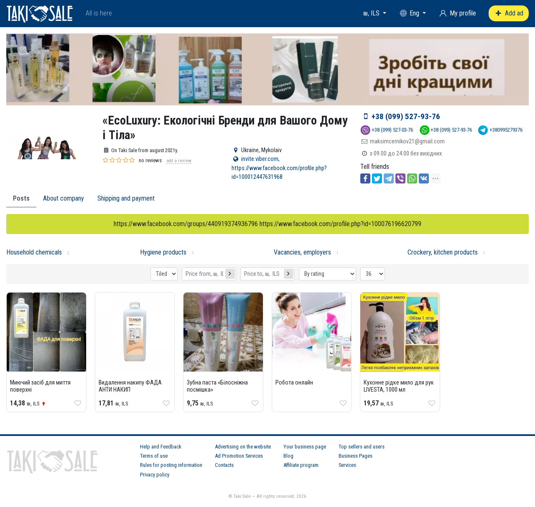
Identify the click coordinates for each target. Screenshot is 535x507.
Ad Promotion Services (239, 456)
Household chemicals (34, 252)
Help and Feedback (160, 446)
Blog (288, 456)
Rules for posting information (171, 465)
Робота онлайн (294, 382)
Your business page (304, 446)
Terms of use (154, 456)
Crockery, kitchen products (443, 252)
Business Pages (355, 456)
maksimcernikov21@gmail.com (407, 141)
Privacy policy (154, 474)
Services (347, 465)
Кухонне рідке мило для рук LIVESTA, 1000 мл (399, 386)
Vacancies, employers (302, 252)
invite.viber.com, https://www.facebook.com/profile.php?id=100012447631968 (279, 168)
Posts (21, 198)
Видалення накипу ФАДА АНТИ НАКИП (130, 386)
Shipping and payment (126, 198)
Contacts (224, 465)
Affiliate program (300, 465)
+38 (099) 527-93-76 (406, 116)
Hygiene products (163, 252)
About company (63, 198)
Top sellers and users (362, 446)
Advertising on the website (243, 446)
